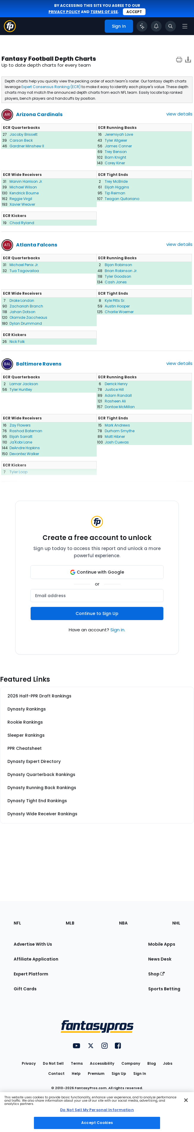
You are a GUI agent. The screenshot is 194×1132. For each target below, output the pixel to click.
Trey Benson (116, 151)
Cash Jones (116, 282)
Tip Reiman (115, 193)
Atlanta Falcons (36, 244)
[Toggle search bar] (170, 26)
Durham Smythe (119, 430)
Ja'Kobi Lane (21, 442)
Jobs (167, 1063)
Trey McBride (116, 181)
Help (76, 1073)
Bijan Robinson (118, 264)
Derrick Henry (116, 383)
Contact (56, 1073)
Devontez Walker (24, 453)
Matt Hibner (115, 436)
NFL (17, 923)
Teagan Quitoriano (122, 198)
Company (130, 1063)
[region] (97, 1112)
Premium (96, 1073)
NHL (176, 923)
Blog (151, 1063)
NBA (123, 923)
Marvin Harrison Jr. (26, 181)
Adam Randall (118, 395)
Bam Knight (115, 157)
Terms (77, 1063)
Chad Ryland (22, 222)
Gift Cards (25, 989)
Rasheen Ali (115, 401)
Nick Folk (17, 341)
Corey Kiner (115, 162)
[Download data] (188, 60)
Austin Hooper (117, 306)
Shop (156, 974)
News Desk (159, 959)
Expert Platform (31, 974)
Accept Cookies (97, 1122)
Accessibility (102, 1063)
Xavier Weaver (22, 204)
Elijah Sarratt (21, 436)
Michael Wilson (23, 187)
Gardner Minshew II (27, 146)
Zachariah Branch (26, 306)
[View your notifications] (156, 26)
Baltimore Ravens (38, 363)
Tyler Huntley (21, 389)
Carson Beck (21, 140)
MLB (70, 923)
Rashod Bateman (26, 430)
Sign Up (119, 1073)
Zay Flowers (20, 425)
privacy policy (64, 11)
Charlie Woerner (119, 311)
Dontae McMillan (120, 406)
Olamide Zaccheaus (28, 317)
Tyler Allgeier (116, 140)
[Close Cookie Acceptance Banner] (186, 1100)
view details (179, 114)
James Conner (118, 146)
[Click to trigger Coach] (142, 26)
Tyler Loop (18, 471)
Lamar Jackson (24, 383)
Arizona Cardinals (39, 114)
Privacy (29, 1063)
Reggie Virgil (21, 198)
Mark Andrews (117, 425)
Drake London (22, 300)
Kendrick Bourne (24, 193)
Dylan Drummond (26, 323)
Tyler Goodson (118, 276)
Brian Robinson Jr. (121, 270)
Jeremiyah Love (119, 134)
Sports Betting (164, 989)
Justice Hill (114, 389)
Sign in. (117, 630)
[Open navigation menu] (184, 26)
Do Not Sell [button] (53, 1063)
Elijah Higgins (117, 187)
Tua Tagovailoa (24, 270)
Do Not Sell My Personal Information (97, 1109)
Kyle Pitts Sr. (115, 300)
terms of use (104, 11)
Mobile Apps (161, 944)
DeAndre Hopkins (25, 447)
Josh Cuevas (117, 442)
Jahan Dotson (22, 311)
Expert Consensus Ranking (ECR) (51, 86)
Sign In (139, 1073)
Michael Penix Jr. (24, 264)
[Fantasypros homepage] (10, 30)
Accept (134, 11)
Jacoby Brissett (23, 134)
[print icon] (179, 60)
